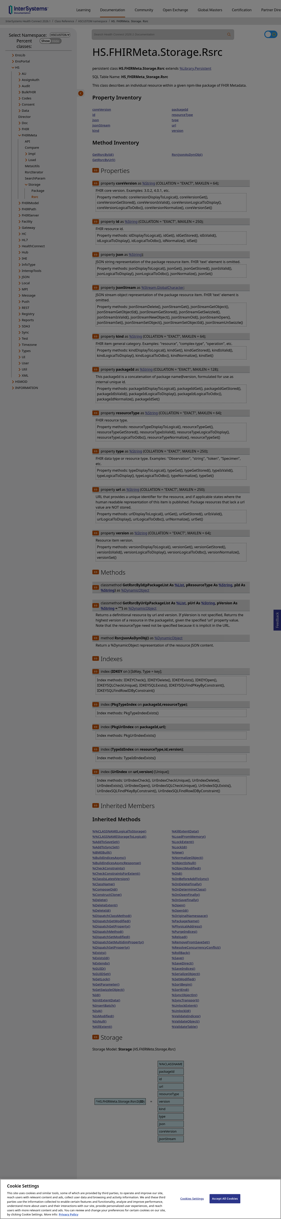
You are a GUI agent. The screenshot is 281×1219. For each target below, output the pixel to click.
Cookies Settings (192, 1203)
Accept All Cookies (225, 1203)
